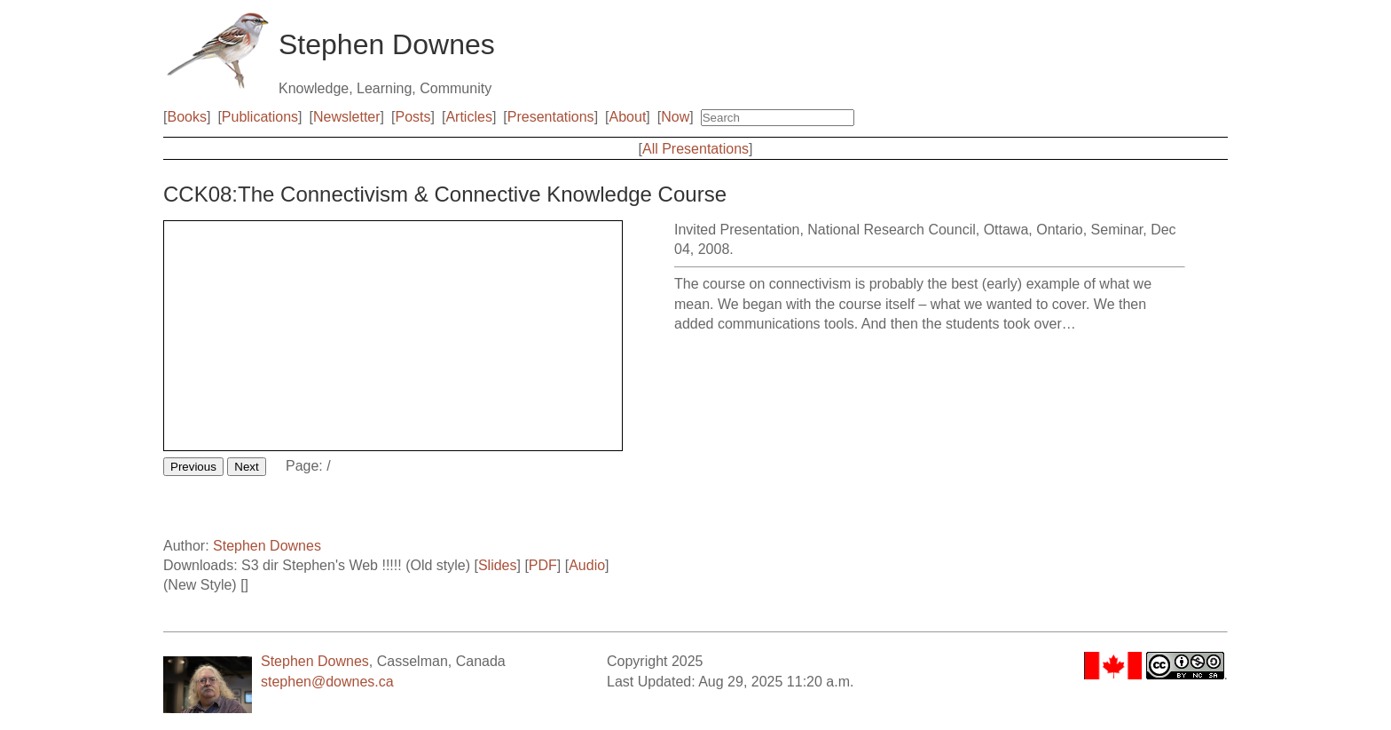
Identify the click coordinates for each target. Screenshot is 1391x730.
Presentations (550, 116)
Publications (260, 116)
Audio (587, 565)
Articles (468, 116)
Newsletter (347, 116)
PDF (543, 565)
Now (675, 116)
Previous (193, 466)
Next (246, 466)
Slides (497, 565)
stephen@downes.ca (327, 681)
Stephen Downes (267, 545)
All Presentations (695, 148)
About (628, 116)
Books (186, 116)
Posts (413, 116)
